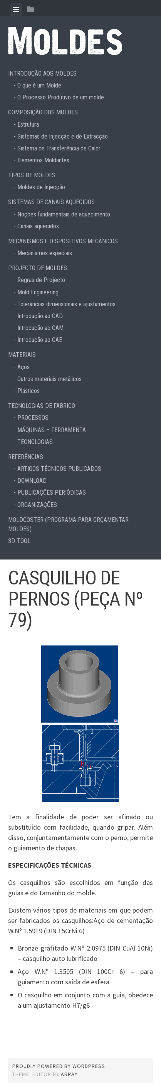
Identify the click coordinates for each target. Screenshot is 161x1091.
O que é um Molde (39, 85)
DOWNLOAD (32, 480)
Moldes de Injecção (41, 187)
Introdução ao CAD (40, 316)
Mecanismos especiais (44, 253)
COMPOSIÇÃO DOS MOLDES (43, 112)
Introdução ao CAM (40, 328)
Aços (23, 367)
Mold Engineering (38, 292)
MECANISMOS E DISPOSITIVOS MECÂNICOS (63, 241)
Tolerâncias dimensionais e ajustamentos (66, 304)
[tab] (16, 9)
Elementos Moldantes (43, 160)
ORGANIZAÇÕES (37, 504)
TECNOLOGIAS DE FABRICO (41, 405)
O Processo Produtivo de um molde (60, 97)
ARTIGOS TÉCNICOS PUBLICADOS (59, 468)
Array (69, 1074)
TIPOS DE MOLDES (31, 175)
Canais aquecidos (38, 226)
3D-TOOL (19, 541)
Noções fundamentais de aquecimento (63, 214)
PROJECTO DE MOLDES (37, 268)
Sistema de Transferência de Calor (59, 148)
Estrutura (28, 124)
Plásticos (28, 390)
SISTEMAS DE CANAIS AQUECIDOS (51, 202)
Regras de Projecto (41, 280)
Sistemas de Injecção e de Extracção (62, 136)
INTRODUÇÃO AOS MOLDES (42, 73)
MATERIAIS (22, 354)
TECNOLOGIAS (35, 442)
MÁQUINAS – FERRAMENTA (51, 430)
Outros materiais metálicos (49, 379)
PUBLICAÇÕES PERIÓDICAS (51, 492)
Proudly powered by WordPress (58, 1066)
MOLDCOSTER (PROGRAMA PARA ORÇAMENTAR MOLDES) (68, 524)
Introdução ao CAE (39, 339)
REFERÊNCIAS (25, 456)
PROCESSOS (33, 417)
